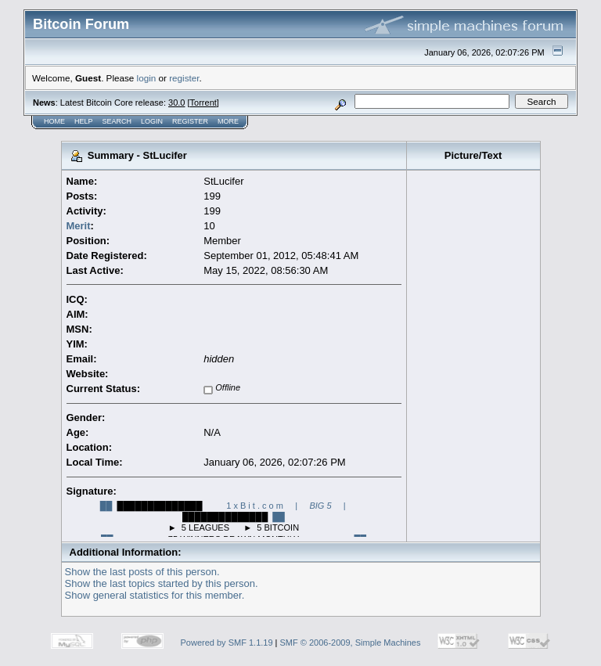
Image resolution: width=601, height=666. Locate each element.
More (228, 121)
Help (83, 121)
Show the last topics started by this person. (161, 583)
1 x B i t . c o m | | (285, 505)
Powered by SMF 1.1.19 (227, 642)
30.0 (176, 102)
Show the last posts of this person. (142, 572)
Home (54, 121)
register (184, 78)
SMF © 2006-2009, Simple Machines (350, 642)
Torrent (203, 102)
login (147, 78)
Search (117, 121)
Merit (79, 226)
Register (190, 121)
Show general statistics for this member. (155, 595)
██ (106, 505)
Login (152, 121)
